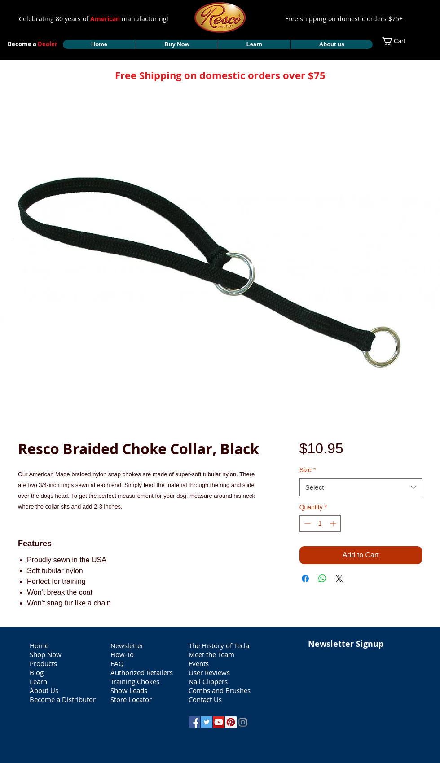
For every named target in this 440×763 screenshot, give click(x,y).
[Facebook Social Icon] (194, 722)
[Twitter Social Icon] (206, 722)
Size (307, 470)
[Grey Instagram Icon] (243, 722)
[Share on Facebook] (305, 578)
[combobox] (360, 487)
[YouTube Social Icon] (218, 722)
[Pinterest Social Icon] (231, 722)
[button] (399, 41)
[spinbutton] (320, 523)
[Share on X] (339, 578)
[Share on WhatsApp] (322, 578)
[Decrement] (306, 523)
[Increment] (333, 523)
